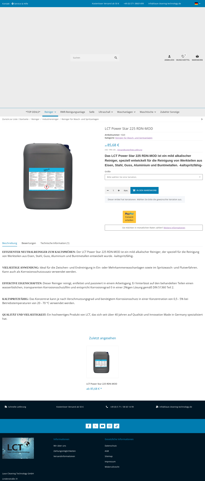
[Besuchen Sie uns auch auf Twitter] (95, 345)
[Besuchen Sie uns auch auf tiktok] (34, 438)
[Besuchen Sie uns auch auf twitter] (12, 438)
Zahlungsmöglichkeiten (65, 370)
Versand (118, 460)
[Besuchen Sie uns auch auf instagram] (27, 438)
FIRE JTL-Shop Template (193, 470)
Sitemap (109, 376)
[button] (21, 3)
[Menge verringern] (108, 110)
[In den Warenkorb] (144, 110)
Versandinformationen (64, 376)
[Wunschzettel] (182, 18)
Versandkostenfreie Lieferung (129, 69)
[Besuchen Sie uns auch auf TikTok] (116, 345)
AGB (107, 370)
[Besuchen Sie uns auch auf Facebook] (88, 345)
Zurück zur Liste (10, 38)
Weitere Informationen (174, 147)
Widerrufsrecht (112, 386)
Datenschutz (111, 365)
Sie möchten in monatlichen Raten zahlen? (153, 147)
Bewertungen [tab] (29, 162)
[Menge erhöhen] (119, 110)
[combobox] (154, 97)
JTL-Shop (179, 470)
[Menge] (113, 110)
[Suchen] (91, 17)
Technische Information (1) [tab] (55, 162)
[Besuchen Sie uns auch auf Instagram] (109, 345)
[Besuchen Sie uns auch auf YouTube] (102, 345)
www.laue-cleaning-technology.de (18, 422)
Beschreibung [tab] (9, 162)
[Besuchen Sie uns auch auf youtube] (20, 438)
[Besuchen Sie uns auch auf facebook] (5, 438)
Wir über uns (60, 365)
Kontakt (6, 3)
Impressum (110, 381)
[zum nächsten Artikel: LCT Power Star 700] (202, 39)
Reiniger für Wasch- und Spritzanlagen (133, 57)
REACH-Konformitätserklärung (16, 427)
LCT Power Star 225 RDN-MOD (101, 303)
